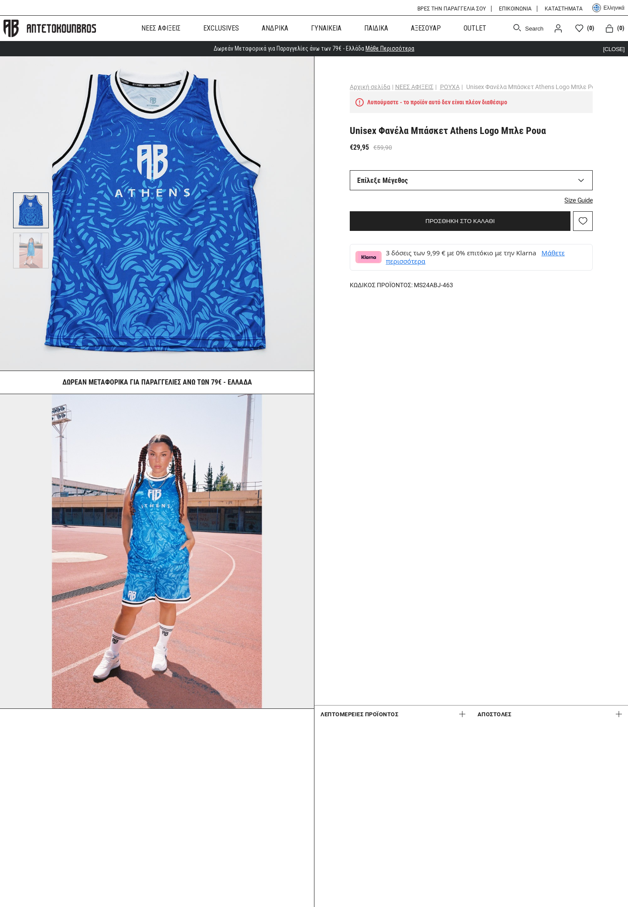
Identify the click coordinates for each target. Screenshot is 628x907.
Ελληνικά (608, 7)
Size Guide (560, 195)
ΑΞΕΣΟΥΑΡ (426, 28)
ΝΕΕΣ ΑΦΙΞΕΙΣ (161, 28)
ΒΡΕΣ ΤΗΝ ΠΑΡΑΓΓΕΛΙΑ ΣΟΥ (451, 9)
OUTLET (475, 28)
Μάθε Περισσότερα (389, 47)
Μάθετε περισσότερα (437, 256)
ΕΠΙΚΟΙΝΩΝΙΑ (515, 9)
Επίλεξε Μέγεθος (400, 179)
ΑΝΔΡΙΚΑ (275, 28)
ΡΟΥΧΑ (468, 85)
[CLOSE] (613, 47)
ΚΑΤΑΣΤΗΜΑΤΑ (564, 9)
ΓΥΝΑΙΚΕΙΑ (326, 28)
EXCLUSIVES (221, 28)
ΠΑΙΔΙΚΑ (376, 28)
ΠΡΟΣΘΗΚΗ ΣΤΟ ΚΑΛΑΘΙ (460, 216)
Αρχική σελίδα (388, 85)
